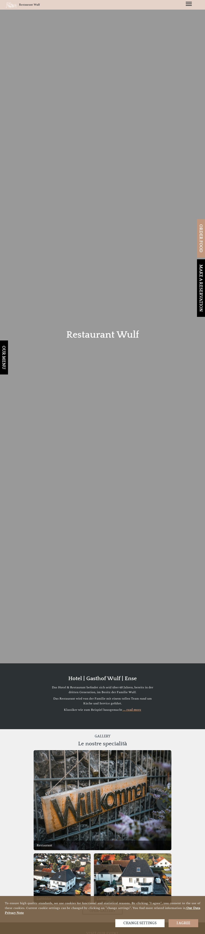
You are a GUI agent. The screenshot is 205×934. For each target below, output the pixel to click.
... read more (131, 709)
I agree (183, 923)
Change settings (140, 923)
